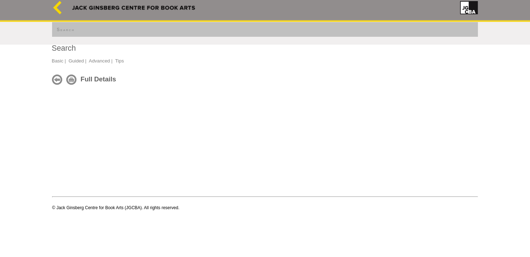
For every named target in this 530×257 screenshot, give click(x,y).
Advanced (99, 61)
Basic (57, 61)
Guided (76, 61)
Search (66, 29)
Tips (119, 61)
